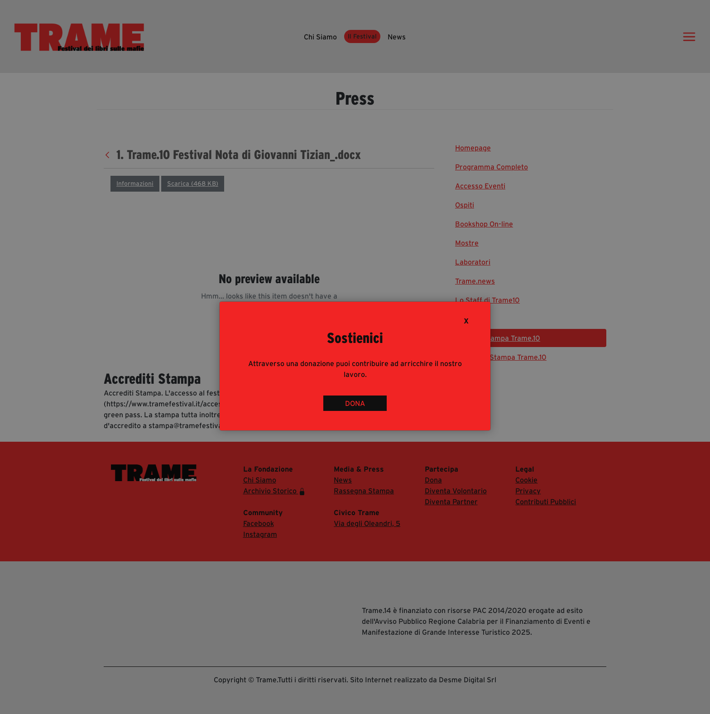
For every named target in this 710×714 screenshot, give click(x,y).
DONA (355, 403)
